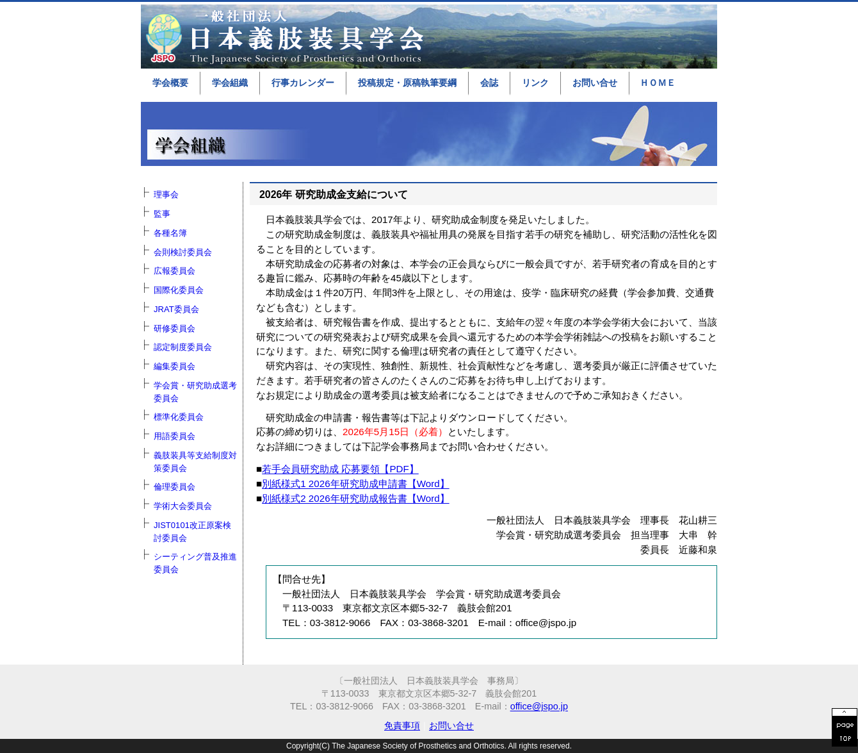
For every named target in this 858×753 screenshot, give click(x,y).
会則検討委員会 (183, 252)
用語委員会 (174, 436)
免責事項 (402, 725)
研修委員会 (174, 328)
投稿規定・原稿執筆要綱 (407, 83)
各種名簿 (170, 233)
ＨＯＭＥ (658, 83)
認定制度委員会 (183, 347)
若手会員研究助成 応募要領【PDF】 (340, 468)
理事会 (166, 194)
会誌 (489, 83)
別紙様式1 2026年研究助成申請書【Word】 (355, 483)
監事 (162, 214)
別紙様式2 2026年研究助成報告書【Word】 (355, 498)
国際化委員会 (179, 290)
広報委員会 (174, 271)
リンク (535, 83)
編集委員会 (174, 366)
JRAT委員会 (176, 309)
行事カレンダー (302, 83)
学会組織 (230, 83)
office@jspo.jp (539, 706)
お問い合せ (594, 83)
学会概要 (170, 83)
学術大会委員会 (183, 506)
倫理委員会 (174, 487)
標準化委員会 (179, 417)
